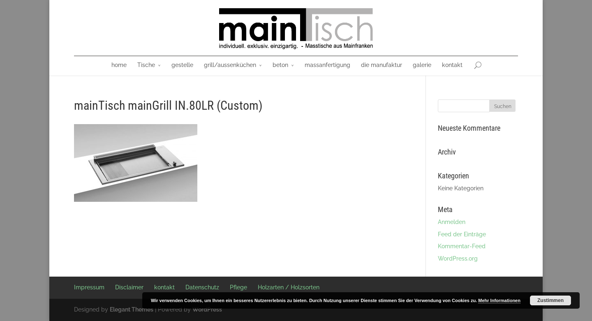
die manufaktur (381, 65)
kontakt (452, 65)
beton (280, 65)
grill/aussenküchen (230, 65)
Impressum (89, 287)
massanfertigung (327, 65)
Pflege (238, 287)
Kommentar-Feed (462, 246)
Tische (146, 65)
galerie (422, 65)
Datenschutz (202, 287)
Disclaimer (129, 287)
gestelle (182, 65)
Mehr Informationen (499, 300)
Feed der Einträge (462, 234)
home (119, 65)
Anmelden (451, 222)
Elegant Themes (131, 309)
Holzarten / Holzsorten (288, 287)
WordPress (207, 309)
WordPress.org (458, 258)
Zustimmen (550, 300)
